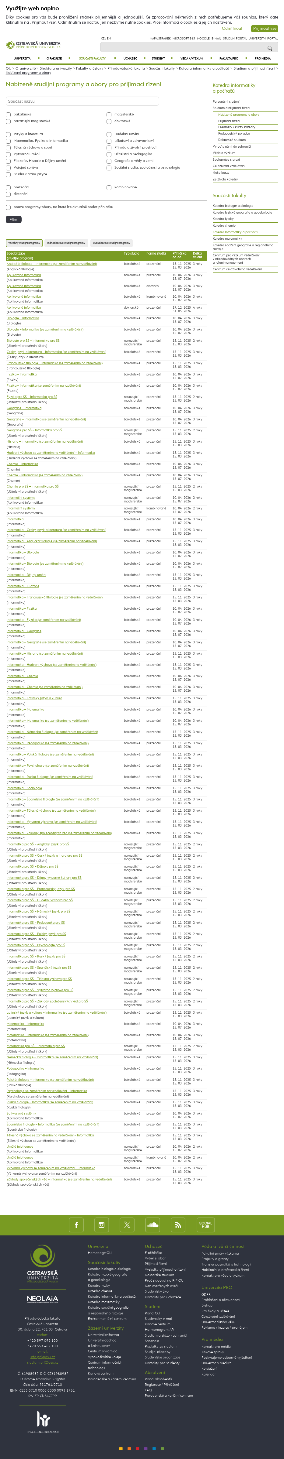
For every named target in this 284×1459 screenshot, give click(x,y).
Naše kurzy (221, 172)
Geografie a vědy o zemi (133, 161)
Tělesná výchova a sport (33, 147)
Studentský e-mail (158, 1319)
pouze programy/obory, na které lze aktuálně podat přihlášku (63, 207)
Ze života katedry (225, 179)
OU (8, 68)
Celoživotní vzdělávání (229, 166)
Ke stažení (209, 1369)
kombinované (125, 187)
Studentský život (157, 1291)
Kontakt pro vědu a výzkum (223, 1276)
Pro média (263, 58)
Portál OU (152, 1313)
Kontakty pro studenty (162, 1363)
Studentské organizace (162, 1357)
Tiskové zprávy (213, 1352)
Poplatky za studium (161, 1346)
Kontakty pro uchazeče (163, 1297)
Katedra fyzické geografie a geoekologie (242, 212)
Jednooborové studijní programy (66, 243)
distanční (21, 194)
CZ (103, 38)
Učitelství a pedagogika (133, 154)
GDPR (206, 1294)
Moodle (203, 38)
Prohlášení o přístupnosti (221, 1300)
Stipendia (152, 1341)
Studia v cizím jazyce (30, 174)
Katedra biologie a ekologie (233, 205)
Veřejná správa (26, 168)
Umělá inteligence (20, 1146)
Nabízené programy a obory (28, 73)
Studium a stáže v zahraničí (166, 1335)
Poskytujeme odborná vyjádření (227, 1358)
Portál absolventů (158, 1379)
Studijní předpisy (157, 1352)
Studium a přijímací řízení (254, 68)
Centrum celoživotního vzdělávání (237, 269)
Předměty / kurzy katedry (236, 127)
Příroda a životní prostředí (135, 147)
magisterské (124, 114)
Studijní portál (235, 38)
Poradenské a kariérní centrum (112, 1379)
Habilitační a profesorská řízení (225, 1270)
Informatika (15, 519)
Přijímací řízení (229, 121)
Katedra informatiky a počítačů (204, 68)
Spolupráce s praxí (226, 159)
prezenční (21, 187)
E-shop (207, 1305)
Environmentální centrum (107, 1319)
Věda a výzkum (196, 58)
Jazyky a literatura (28, 134)
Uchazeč (135, 58)
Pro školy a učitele (215, 1311)
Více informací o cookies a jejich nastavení (192, 22)
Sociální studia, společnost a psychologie (147, 168)
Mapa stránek (160, 38)
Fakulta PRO (233, 58)
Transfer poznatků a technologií (226, 1264)
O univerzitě (26, 68)
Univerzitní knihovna (103, 1335)
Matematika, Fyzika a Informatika (41, 141)
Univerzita (27, 58)
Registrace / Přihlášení (162, 1385)
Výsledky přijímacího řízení (165, 1270)
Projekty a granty (215, 1259)
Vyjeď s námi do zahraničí (232, 146)
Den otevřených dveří (161, 1286)
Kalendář (209, 1374)
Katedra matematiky (227, 238)
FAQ (148, 1390)
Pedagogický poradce (234, 133)
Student (162, 58)
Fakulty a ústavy (89, 68)
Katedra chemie (224, 225)
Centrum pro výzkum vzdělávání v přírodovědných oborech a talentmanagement (236, 259)
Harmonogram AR (159, 1330)
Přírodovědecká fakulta (126, 68)
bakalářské (22, 114)
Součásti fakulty (97, 58)
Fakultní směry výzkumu (220, 1253)
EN (109, 38)
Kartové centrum (101, 1373)
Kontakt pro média (216, 1347)
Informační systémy (21, 497)
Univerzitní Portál (263, 38)
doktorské (122, 121)
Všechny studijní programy (24, 243)
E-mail (216, 38)
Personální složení (226, 101)
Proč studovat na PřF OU (164, 1281)
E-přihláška (153, 1253)
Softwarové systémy (21, 1113)
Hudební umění (126, 134)
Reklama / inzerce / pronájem (224, 1328)
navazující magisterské (32, 121)
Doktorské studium (232, 140)
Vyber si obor (155, 1258)
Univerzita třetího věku (218, 1322)
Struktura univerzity (56, 68)
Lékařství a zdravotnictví (134, 141)
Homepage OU (100, 1253)
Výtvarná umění (27, 154)
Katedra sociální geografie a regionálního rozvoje (243, 247)
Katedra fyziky (223, 219)
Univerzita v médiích (217, 1363)
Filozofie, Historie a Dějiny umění (40, 161)
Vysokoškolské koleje (104, 1357)
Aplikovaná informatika (24, 275)
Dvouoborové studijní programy (111, 243)
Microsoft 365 (184, 38)
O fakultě (58, 58)
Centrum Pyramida (102, 1351)
